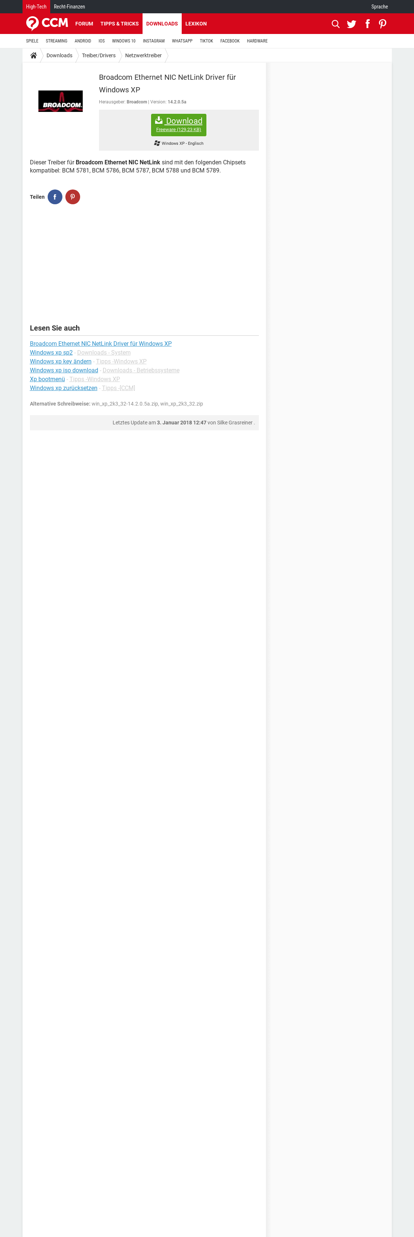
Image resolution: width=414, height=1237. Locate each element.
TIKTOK (206, 41)
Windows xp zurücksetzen (63, 388)
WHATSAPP (182, 41)
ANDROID (83, 41)
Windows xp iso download (64, 370)
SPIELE (32, 41)
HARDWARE (257, 41)
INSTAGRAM (154, 41)
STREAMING (56, 41)
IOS (102, 41)
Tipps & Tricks (119, 24)
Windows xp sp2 (51, 352)
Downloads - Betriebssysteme (141, 370)
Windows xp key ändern (61, 361)
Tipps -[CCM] (118, 388)
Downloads (162, 24)
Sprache (380, 7)
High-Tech (36, 7)
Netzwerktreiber (143, 55)
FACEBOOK (230, 41)
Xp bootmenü (47, 379)
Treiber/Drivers (99, 55)
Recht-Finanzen (69, 7)
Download (178, 124)
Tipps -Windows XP (121, 361)
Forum (84, 24)
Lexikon (196, 24)
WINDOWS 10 (124, 41)
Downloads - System (104, 352)
